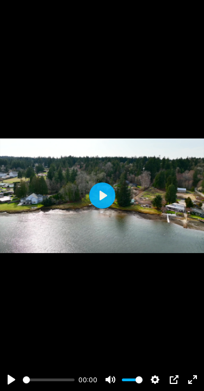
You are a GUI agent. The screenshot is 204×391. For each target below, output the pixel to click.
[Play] (11, 379)
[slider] (49, 380)
